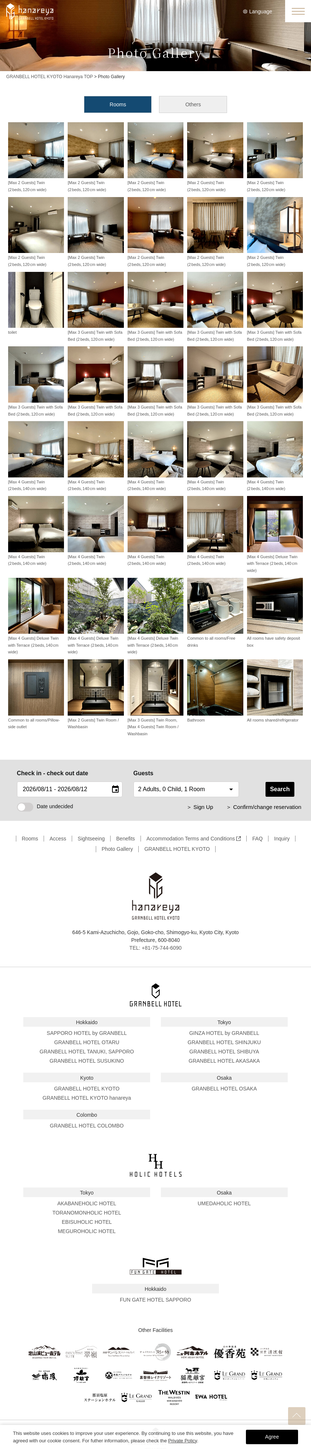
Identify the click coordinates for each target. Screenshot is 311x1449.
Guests (143, 773)
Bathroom (215, 690)
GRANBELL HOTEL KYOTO (177, 849)
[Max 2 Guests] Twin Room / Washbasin (96, 694)
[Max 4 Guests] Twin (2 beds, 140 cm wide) (36, 456)
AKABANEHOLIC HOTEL (86, 1203)
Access (58, 839)
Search (280, 789)
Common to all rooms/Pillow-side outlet (36, 694)
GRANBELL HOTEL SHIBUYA (224, 1052)
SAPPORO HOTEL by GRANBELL (87, 1033)
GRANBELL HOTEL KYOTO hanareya (87, 1098)
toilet (36, 303)
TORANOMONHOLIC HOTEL (87, 1213)
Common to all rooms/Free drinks (215, 612)
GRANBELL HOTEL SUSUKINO (87, 1061)
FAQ (257, 839)
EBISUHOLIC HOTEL (87, 1222)
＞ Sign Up (199, 807)
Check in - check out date (52, 773)
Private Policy (182, 1440)
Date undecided (45, 806)
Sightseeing (91, 839)
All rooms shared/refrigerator (275, 690)
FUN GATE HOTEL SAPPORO (155, 1300)
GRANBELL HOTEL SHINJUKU (224, 1042)
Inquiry (282, 839)
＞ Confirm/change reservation (263, 807)
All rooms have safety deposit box (275, 612)
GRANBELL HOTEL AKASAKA (224, 1061)
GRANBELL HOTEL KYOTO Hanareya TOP (49, 76)
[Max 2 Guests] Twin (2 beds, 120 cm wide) (36, 157)
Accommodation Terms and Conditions (193, 839)
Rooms (118, 104)
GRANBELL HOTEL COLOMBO (87, 1126)
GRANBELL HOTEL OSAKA (224, 1089)
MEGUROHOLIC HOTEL (86, 1231)
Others (193, 104)
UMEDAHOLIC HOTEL (224, 1203)
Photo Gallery (117, 849)
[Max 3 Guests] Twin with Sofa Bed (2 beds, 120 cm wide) (96, 307)
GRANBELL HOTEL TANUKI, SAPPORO (87, 1052)
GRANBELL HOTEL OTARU (86, 1042)
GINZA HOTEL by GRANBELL (224, 1033)
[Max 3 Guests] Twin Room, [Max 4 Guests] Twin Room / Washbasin (155, 697)
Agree (272, 1437)
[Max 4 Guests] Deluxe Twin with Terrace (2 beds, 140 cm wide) (275, 534)
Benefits (125, 839)
